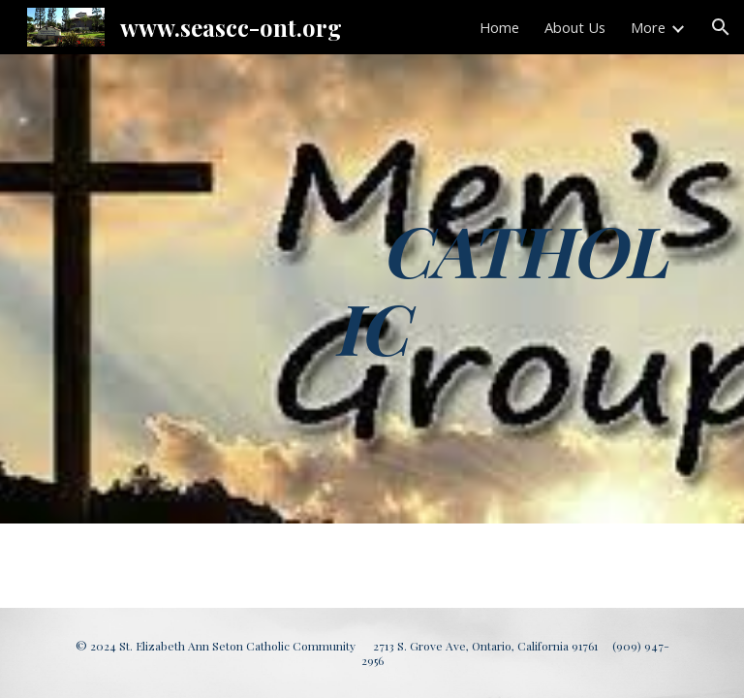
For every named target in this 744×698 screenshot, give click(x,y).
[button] (721, 27)
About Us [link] (574, 27)
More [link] (648, 27)
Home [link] (499, 27)
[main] (507, 289)
